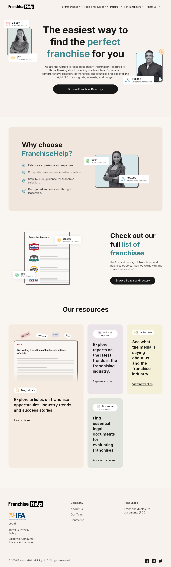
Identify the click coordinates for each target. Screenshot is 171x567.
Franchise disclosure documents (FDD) (137, 510)
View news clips (142, 384)
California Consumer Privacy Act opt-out (22, 540)
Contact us (77, 520)
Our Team (77, 514)
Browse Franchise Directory (85, 89)
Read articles (22, 420)
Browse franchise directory (133, 280)
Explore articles (103, 381)
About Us (77, 509)
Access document (104, 460)
